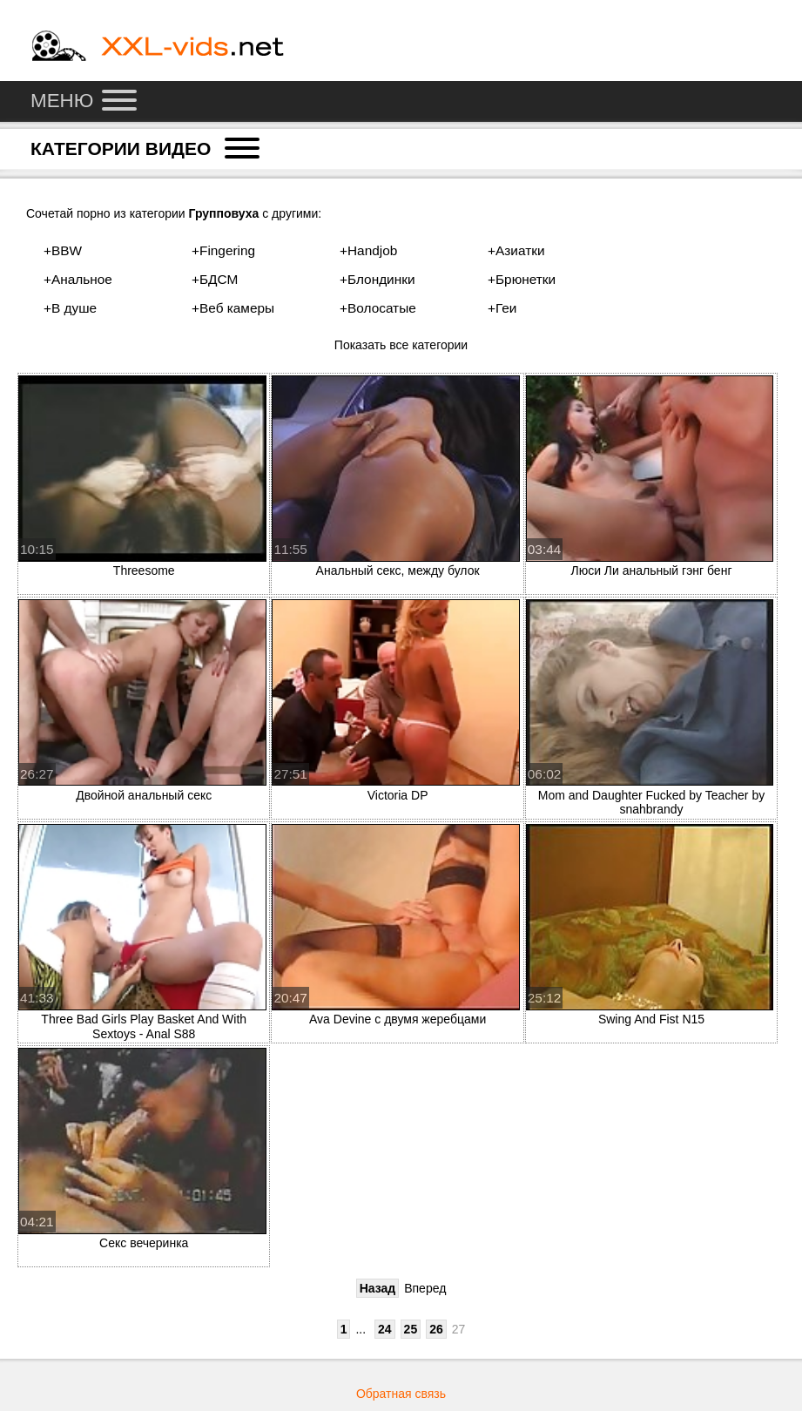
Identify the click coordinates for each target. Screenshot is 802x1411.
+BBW (63, 250)
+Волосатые (378, 307)
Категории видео (144, 148)
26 (436, 1329)
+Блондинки (377, 279)
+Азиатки (516, 250)
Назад (378, 1288)
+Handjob (368, 250)
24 (385, 1329)
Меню (83, 100)
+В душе (70, 307)
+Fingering (223, 250)
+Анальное (78, 279)
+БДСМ (215, 279)
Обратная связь (401, 1394)
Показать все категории (401, 345)
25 (411, 1329)
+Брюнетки (522, 279)
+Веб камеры (233, 307)
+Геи (502, 307)
